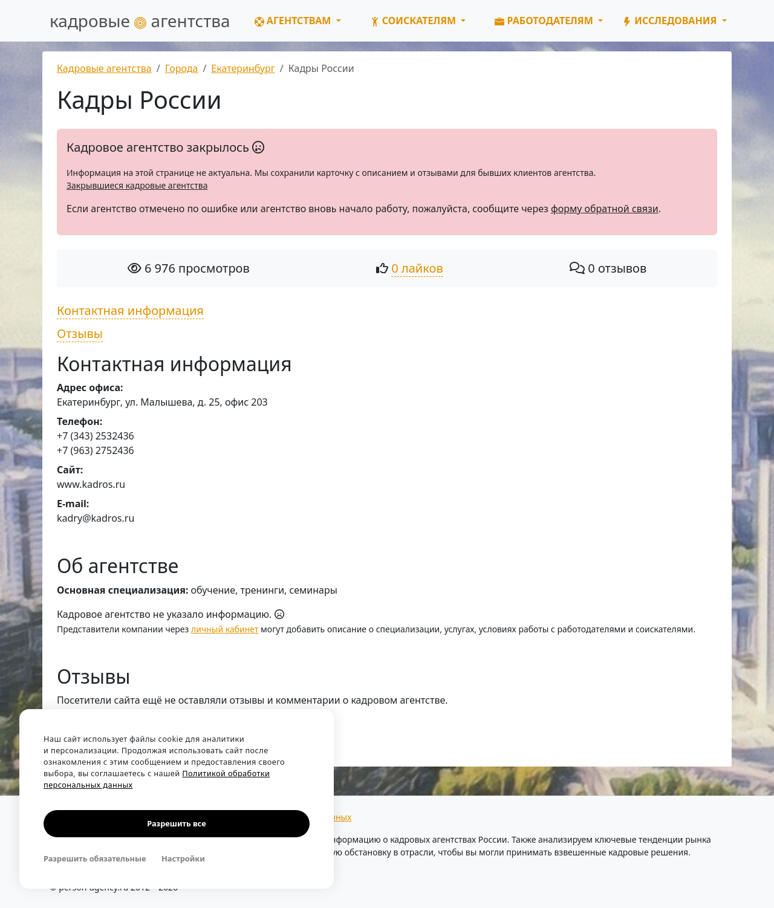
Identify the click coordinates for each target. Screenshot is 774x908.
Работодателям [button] (545, 20)
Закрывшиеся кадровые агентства (137, 185)
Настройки (183, 858)
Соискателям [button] (414, 20)
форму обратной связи (605, 208)
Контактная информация (130, 310)
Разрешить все (176, 823)
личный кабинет (224, 629)
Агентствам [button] (294, 20)
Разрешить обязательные (95, 858)
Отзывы (80, 333)
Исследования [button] (670, 20)
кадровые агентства (140, 20)
